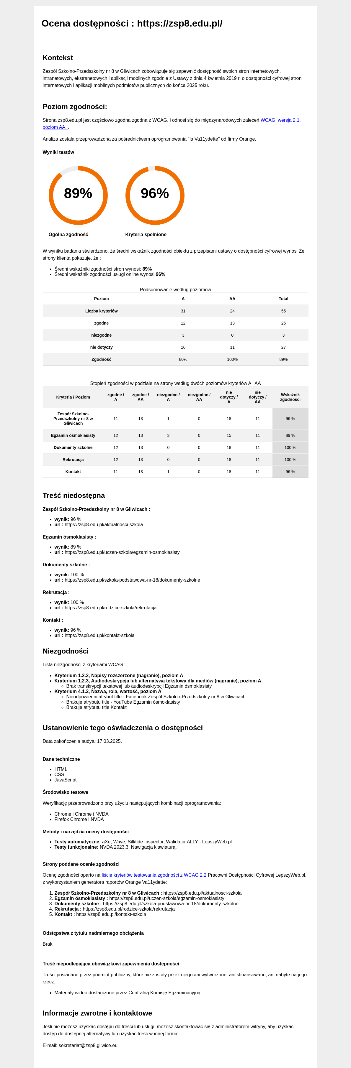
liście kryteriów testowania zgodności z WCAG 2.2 (154, 875)
